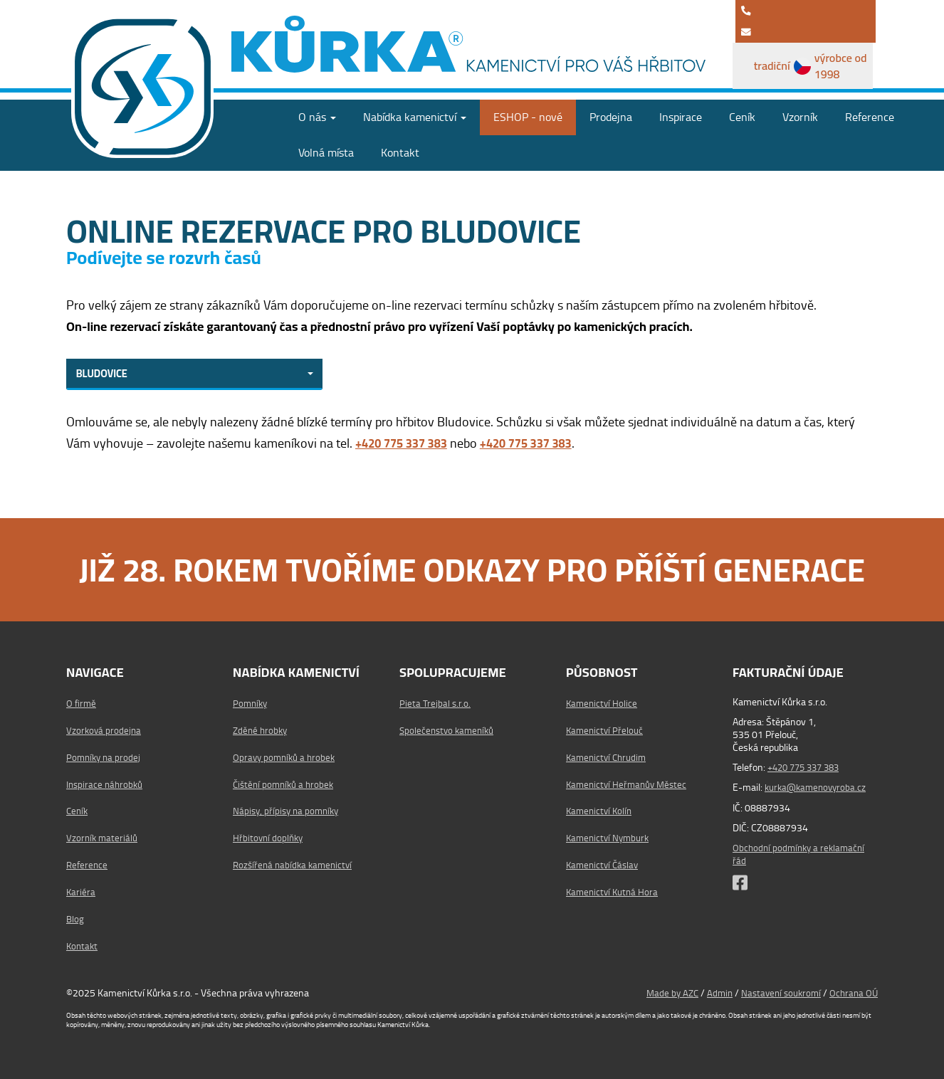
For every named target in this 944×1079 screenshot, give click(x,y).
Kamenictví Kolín (601, 810)
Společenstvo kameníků (449, 730)
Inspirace (680, 114)
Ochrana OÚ (852, 992)
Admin (712, 992)
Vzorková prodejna (104, 730)
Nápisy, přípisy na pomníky (288, 810)
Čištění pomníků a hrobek (286, 783)
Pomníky (251, 703)
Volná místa (326, 149)
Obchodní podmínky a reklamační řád (802, 853)
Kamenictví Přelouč (606, 730)
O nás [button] (317, 114)
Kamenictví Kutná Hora (614, 891)
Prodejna (610, 114)
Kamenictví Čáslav (604, 864)
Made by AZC (663, 992)
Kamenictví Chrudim (608, 756)
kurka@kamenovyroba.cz (818, 787)
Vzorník (800, 114)
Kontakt (400, 149)
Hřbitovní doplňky (269, 837)
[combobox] (194, 373)
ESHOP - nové (527, 114)
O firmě (82, 703)
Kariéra (81, 891)
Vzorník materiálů (103, 837)
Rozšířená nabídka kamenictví (295, 864)
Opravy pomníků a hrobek (286, 756)
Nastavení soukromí (777, 992)
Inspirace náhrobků (106, 783)
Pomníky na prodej (105, 756)
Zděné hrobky (261, 730)
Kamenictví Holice (603, 703)
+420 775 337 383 (807, 767)
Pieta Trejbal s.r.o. (435, 703)
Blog (75, 918)
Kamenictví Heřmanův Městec (629, 783)
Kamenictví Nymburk (610, 837)
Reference (869, 114)
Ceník (742, 114)
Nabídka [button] (414, 114)
